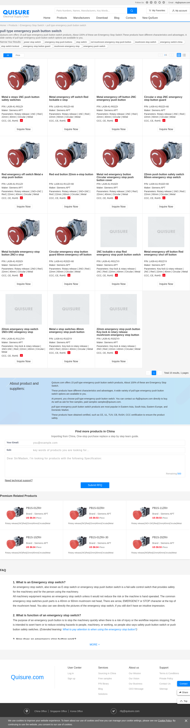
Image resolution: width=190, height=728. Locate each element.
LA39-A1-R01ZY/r (110, 261)
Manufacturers (81, 17)
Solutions (103, 694)
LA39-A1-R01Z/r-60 (64, 106)
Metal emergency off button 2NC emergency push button (116, 98)
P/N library (103, 683)
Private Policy (166, 678)
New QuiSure (150, 17)
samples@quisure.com (109, 402)
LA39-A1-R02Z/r (110, 106)
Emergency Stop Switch (32, 25)
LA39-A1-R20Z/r (15, 261)
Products (62, 17)
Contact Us (165, 683)
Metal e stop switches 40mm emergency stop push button (67, 330)
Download (102, 17)
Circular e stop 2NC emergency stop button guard (163, 98)
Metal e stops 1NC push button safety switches (20, 98)
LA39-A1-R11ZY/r (15, 338)
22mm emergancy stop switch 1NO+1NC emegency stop (20, 330)
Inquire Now (23, 129)
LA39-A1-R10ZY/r (63, 338)
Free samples (105, 678)
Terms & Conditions (169, 673)
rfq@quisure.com (182, 2)
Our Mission (135, 673)
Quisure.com (27, 677)
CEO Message (136, 689)
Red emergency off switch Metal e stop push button (22, 176)
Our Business (135, 683)
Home (46, 17)
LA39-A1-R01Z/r (15, 106)
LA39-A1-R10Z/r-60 (159, 184)
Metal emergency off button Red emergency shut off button (163, 253)
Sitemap (163, 689)
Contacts (131, 17)
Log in (71, 673)
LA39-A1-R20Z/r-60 (64, 261)
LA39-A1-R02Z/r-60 (159, 106)
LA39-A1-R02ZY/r (158, 261)
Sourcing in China (107, 673)
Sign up (71, 678)
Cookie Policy (165, 720)
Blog (116, 17)
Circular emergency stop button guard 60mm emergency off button (70, 253)
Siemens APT (16, 110)
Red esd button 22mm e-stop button (71, 174)
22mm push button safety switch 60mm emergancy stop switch (164, 176)
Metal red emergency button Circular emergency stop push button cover (115, 177)
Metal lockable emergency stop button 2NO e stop (21, 253)
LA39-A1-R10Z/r (110, 184)
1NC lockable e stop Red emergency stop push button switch (119, 253)
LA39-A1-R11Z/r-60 (64, 184)
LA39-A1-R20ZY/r (110, 338)
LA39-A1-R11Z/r (15, 184)
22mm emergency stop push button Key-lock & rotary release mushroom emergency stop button (118, 332)
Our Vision (134, 678)
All (8, 55)
